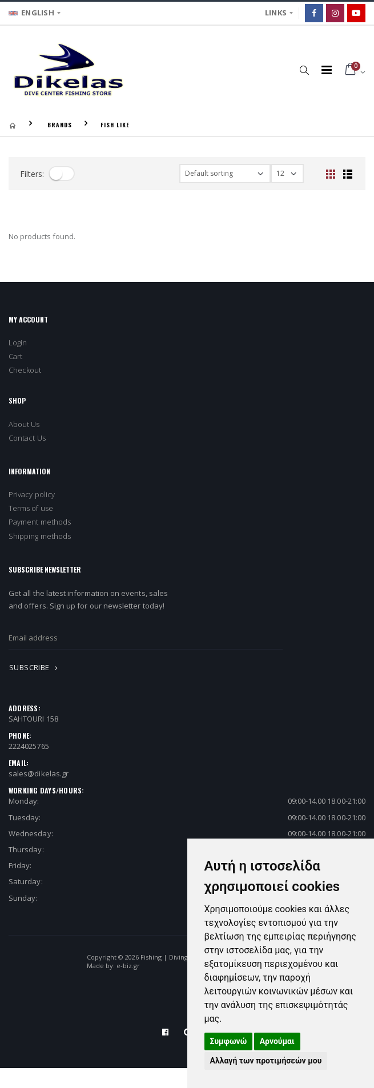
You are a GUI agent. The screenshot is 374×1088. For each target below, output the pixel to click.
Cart (15, 356)
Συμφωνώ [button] (228, 1041)
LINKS (276, 12)
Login (18, 342)
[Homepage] (13, 124)
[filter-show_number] (287, 173)
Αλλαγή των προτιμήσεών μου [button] (266, 1060)
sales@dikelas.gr (39, 773)
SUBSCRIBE (35, 667)
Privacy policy (32, 494)
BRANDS (59, 124)
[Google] (356, 13)
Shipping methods (40, 536)
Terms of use (31, 508)
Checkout (25, 370)
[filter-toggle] (62, 173)
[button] (304, 69)
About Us (24, 424)
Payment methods (40, 522)
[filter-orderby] (225, 173)
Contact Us (27, 438)
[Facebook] (314, 13)
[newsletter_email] (146, 638)
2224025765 (29, 746)
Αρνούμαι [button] (277, 1041)
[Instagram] (335, 13)
